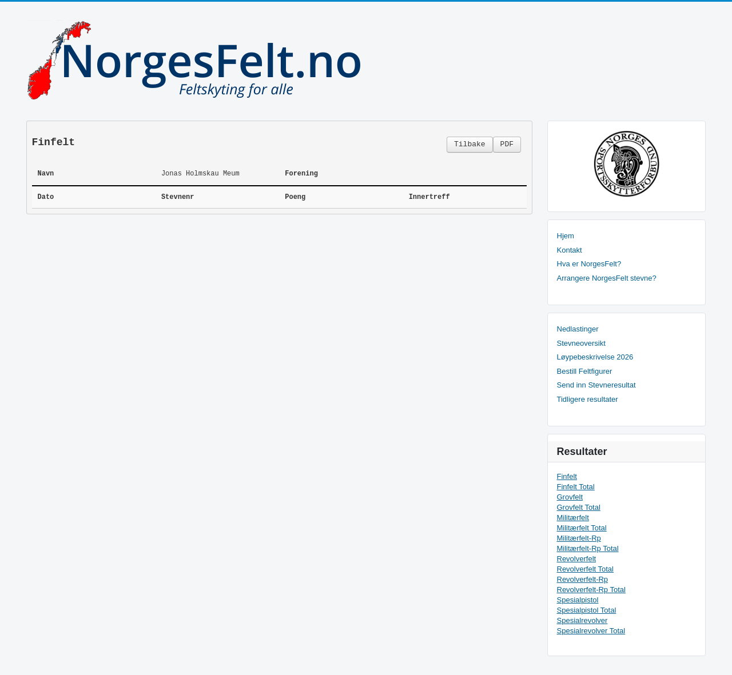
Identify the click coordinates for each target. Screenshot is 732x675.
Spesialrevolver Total (591, 630)
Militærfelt (573, 517)
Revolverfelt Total (585, 569)
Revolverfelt (576, 558)
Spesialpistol (578, 600)
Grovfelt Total (578, 507)
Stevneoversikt (581, 343)
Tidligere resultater (587, 399)
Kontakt (569, 250)
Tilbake (470, 144)
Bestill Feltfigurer (584, 371)
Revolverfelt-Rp (582, 579)
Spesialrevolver (582, 620)
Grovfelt (570, 497)
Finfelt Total (576, 486)
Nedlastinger (578, 329)
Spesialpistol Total (586, 610)
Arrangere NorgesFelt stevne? (607, 278)
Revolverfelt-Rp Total (591, 589)
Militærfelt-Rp (579, 538)
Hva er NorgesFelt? (589, 263)
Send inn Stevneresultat (596, 385)
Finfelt (567, 476)
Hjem (565, 235)
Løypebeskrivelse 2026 (595, 357)
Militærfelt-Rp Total (588, 548)
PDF (507, 144)
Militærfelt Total (582, 528)
